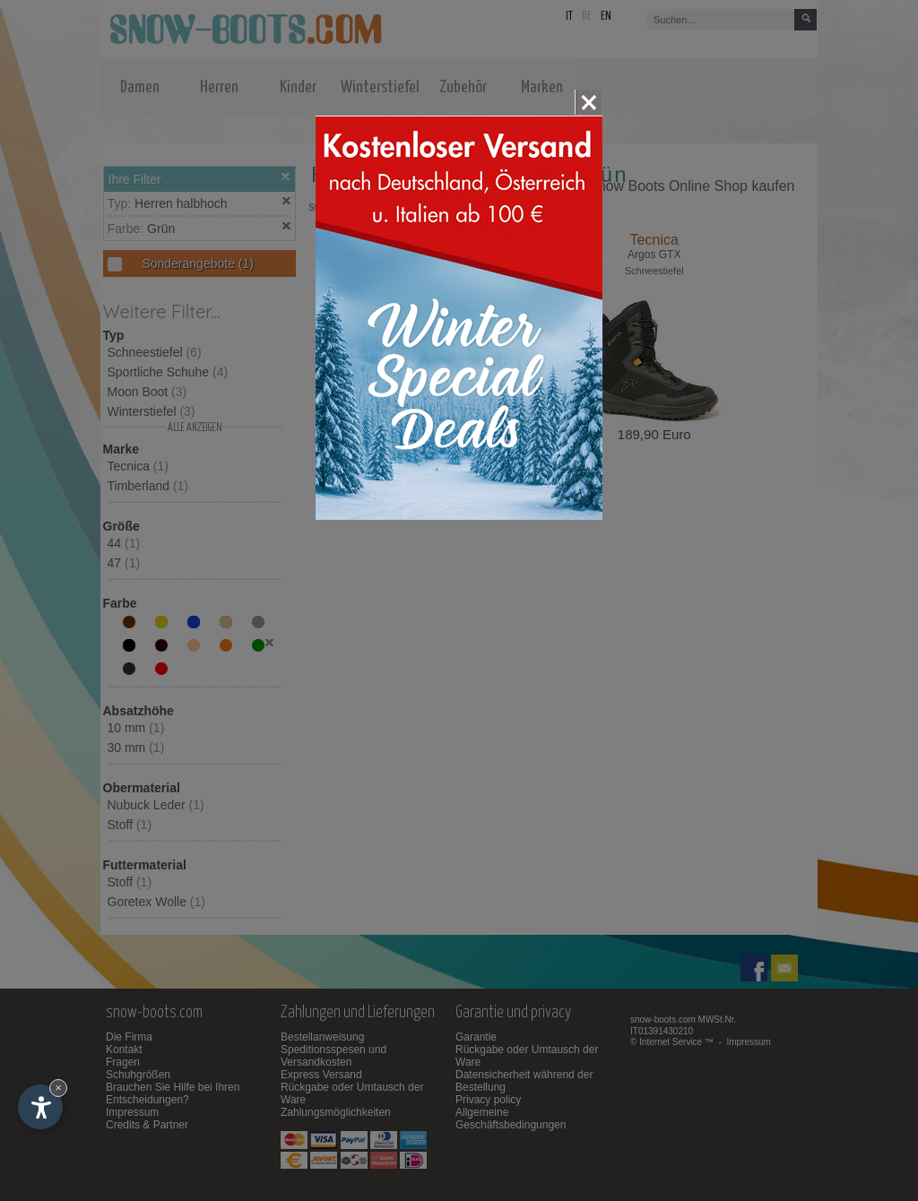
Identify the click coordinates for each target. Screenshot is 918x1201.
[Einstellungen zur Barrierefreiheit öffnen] (40, 1106)
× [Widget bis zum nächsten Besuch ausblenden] (58, 1087)
